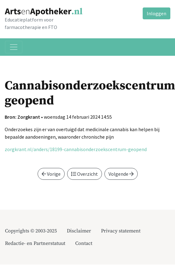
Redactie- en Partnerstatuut (35, 243)
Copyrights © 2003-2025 (31, 231)
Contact (83, 243)
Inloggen (156, 13)
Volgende (121, 174)
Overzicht (84, 174)
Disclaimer (79, 231)
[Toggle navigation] (13, 47)
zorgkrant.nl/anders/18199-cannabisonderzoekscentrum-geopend (76, 149)
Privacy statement (120, 231)
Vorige (51, 174)
